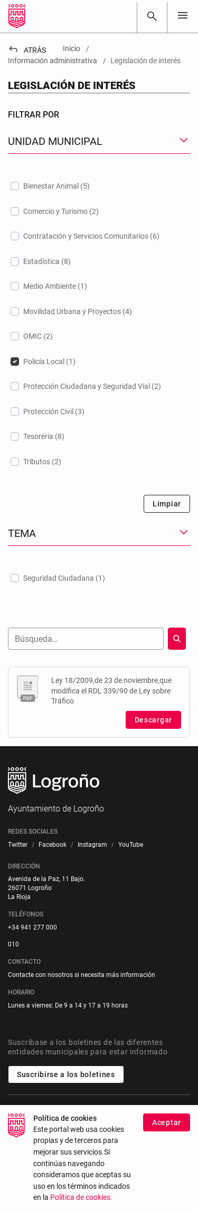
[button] (99, 141)
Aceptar (166, 1122)
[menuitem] (17, 844)
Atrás (27, 50)
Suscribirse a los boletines (66, 1074)
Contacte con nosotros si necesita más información (81, 975)
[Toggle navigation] (183, 16)
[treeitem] (99, 186)
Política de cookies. (81, 1197)
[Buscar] (152, 16)
